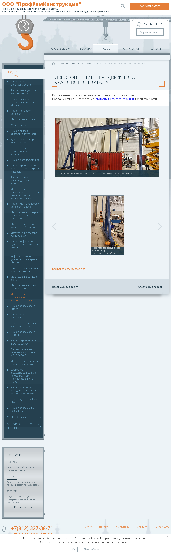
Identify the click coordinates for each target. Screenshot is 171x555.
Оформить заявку (149, 6)
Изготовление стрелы (23, 119)
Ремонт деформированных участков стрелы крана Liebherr (24, 258)
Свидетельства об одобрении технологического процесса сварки (23, 483)
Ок (74, 549)
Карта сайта (162, 527)
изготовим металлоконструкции (114, 99)
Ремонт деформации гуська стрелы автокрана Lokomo (25, 244)
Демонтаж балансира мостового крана (23, 141)
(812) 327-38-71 (152, 24)
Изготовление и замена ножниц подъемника (24, 363)
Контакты (156, 48)
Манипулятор (18, 125)
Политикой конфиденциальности (110, 542)
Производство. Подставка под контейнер (19, 151)
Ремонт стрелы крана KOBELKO (23, 333)
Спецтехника (16, 417)
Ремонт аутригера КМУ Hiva (24, 401)
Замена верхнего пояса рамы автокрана (24, 270)
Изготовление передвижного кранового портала (22, 297)
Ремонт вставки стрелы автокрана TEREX (24, 325)
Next (160, 226)
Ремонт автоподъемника (25, 159)
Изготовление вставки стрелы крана (23, 287)
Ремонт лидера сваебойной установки (24, 132)
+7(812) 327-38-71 (32, 528)
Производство (58, 48)
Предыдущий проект (65, 286)
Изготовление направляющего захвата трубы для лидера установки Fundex (25, 194)
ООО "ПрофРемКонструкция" (41, 4)
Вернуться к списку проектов (69, 268)
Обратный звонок (150, 32)
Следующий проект (150, 286)
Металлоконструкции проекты (23, 426)
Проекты (105, 48)
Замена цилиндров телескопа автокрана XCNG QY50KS (23, 352)
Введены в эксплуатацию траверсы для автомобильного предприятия (21, 499)
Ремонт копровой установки (21, 112)
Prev (54, 226)
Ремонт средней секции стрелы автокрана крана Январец (25, 168)
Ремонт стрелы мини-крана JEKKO (23, 409)
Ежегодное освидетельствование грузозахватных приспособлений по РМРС (23, 375)
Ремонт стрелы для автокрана (21, 316)
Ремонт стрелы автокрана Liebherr (21, 83)
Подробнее (91, 549)
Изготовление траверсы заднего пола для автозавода (25, 215)
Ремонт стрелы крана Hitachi (23, 307)
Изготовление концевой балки (24, 278)
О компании (131, 48)
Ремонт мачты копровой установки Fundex (25, 205)
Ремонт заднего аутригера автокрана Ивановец (23, 102)
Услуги (84, 48)
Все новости (23, 507)
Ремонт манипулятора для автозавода (23, 92)
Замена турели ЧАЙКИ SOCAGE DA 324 (23, 342)
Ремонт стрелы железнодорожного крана (22, 180)
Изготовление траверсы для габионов (25, 234)
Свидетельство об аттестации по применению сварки (22, 469)
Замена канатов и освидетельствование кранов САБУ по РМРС (23, 390)
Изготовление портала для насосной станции (24, 226)
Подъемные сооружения (23, 74)
